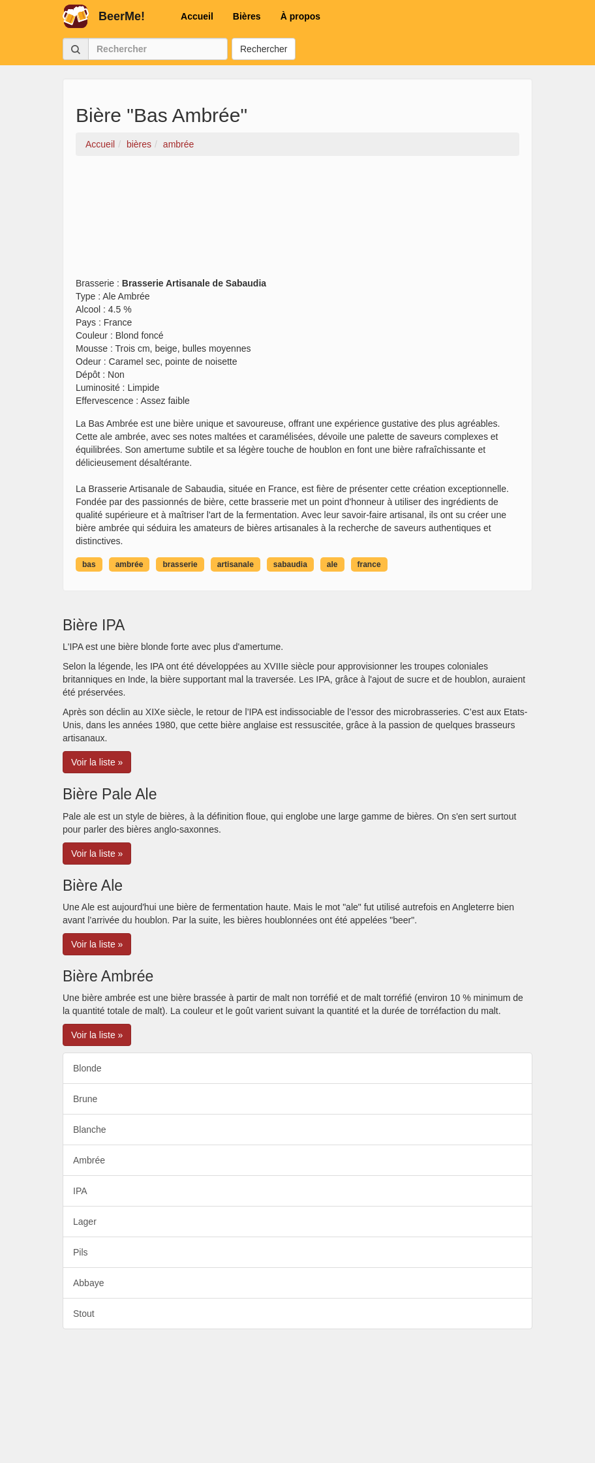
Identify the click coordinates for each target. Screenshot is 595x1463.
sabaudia (290, 564)
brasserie (179, 564)
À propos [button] (300, 16)
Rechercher (263, 49)
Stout (84, 1313)
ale (332, 564)
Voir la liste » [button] (97, 762)
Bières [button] (247, 16)
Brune (85, 1099)
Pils (80, 1252)
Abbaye (88, 1283)
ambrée (129, 564)
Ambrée (89, 1160)
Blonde (87, 1068)
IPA (80, 1191)
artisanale (235, 564)
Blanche (89, 1129)
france (369, 564)
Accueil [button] (197, 16)
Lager (85, 1221)
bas (89, 564)
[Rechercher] (158, 49)
